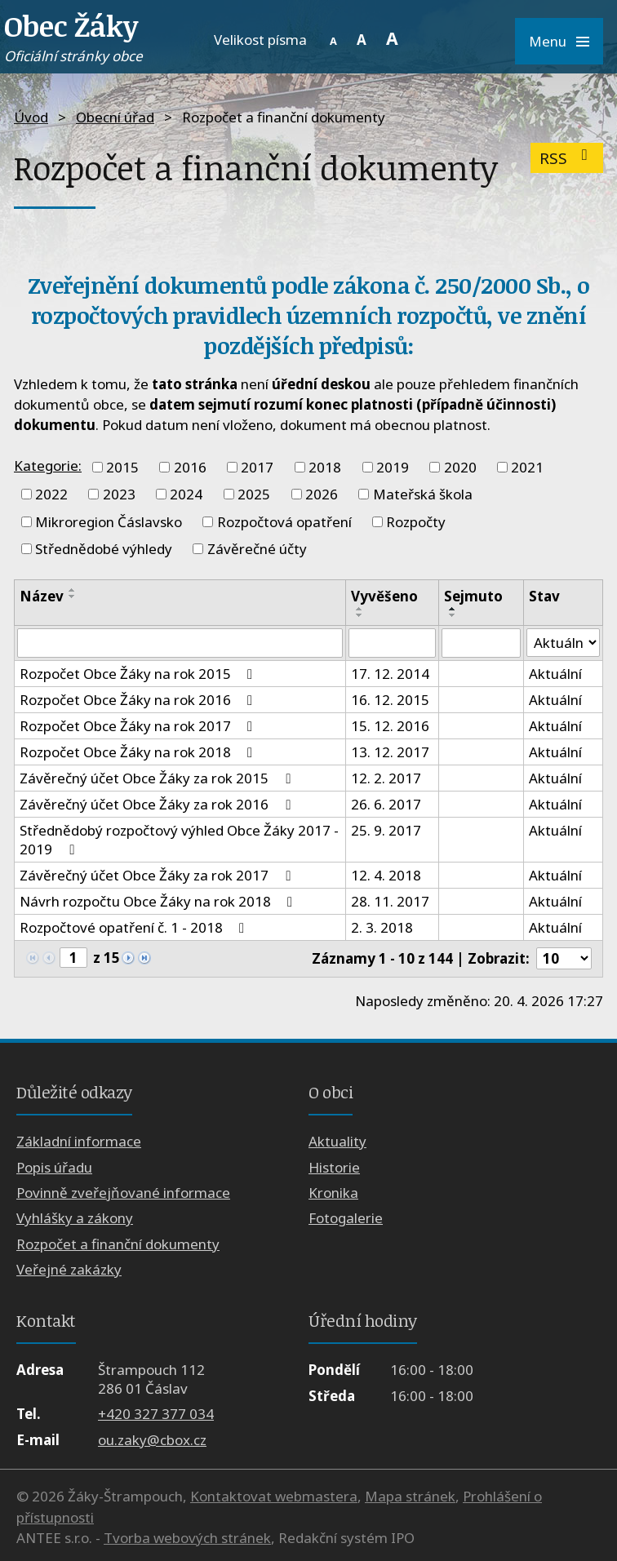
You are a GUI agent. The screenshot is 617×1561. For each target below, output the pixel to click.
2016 (190, 467)
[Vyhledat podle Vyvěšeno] (392, 643)
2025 (253, 494)
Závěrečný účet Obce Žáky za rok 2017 (158, 875)
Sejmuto (473, 596)
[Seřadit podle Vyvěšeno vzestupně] (360, 608)
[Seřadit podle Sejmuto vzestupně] (453, 608)
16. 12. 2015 (390, 699)
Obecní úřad (115, 117)
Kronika (333, 1192)
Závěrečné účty (257, 548)
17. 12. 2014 (390, 673)
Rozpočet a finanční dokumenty (118, 1244)
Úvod (31, 117)
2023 (119, 494)
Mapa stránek (410, 1496)
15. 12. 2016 (390, 725)
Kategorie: (48, 465)
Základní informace (78, 1141)
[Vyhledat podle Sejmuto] (481, 643)
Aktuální (555, 673)
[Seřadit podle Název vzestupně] (73, 590)
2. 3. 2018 (382, 927)
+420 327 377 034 (156, 1413)
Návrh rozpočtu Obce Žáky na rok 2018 (159, 901)
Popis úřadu (54, 1167)
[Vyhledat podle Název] (180, 643)
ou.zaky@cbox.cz (152, 1439)
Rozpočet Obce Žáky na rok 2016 (139, 699)
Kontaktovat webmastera (273, 1496)
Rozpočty (416, 521)
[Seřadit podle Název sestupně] (73, 596)
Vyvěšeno (384, 596)
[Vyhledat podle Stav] (563, 643)
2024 (186, 494)
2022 (51, 494)
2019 (392, 467)
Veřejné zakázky (69, 1269)
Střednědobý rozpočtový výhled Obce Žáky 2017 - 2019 (179, 839)
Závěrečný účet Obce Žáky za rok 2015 (158, 778)
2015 (122, 467)
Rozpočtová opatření (284, 521)
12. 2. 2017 (386, 778)
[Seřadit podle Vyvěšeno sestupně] (360, 615)
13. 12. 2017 (390, 752)
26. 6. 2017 (386, 804)
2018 (324, 467)
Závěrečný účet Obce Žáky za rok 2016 (158, 804)
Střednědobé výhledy (103, 548)
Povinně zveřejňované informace (123, 1192)
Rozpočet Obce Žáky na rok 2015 (139, 673)
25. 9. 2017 (386, 830)
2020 (460, 467)
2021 (527, 467)
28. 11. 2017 (390, 901)
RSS (566, 158)
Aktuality (337, 1141)
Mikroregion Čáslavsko (108, 521)
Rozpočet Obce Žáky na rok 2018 (139, 752)
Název (42, 596)
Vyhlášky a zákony (74, 1217)
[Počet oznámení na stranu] (564, 958)
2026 (321, 494)
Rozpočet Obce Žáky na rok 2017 (139, 725)
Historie (334, 1167)
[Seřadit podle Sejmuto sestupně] (453, 615)
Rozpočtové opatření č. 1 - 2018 (135, 927)
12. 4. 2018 (386, 875)
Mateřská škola (423, 494)
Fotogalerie (345, 1217)
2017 (257, 467)
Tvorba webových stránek (187, 1537)
